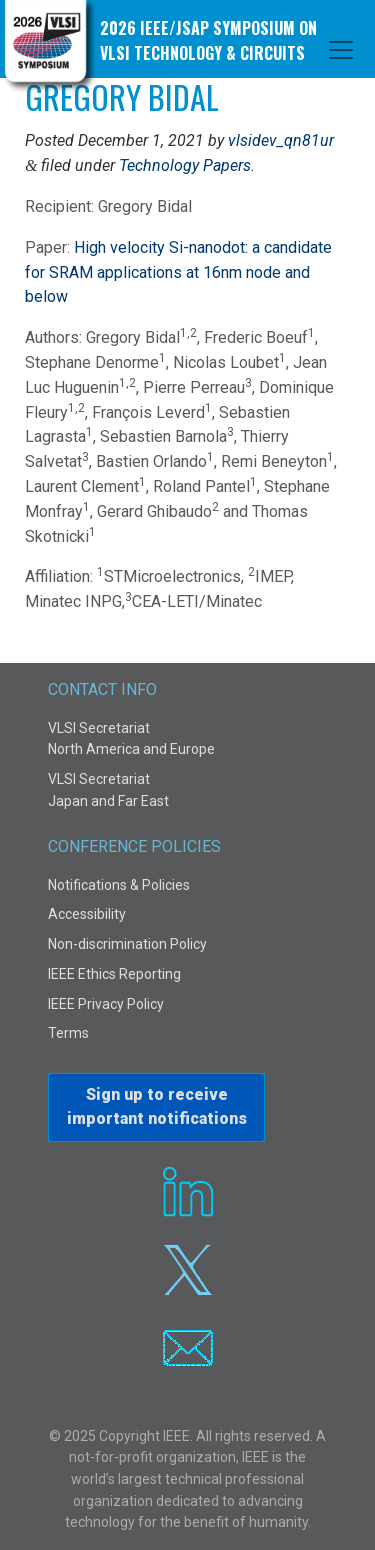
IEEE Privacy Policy (106, 1004)
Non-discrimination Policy (127, 944)
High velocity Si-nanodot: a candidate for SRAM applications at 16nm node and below (178, 272)
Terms (68, 1033)
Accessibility (87, 914)
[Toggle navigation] (341, 50)
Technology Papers (185, 165)
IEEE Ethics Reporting (114, 974)
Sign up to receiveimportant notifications (157, 1106)
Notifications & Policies (119, 885)
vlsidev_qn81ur (281, 140)
